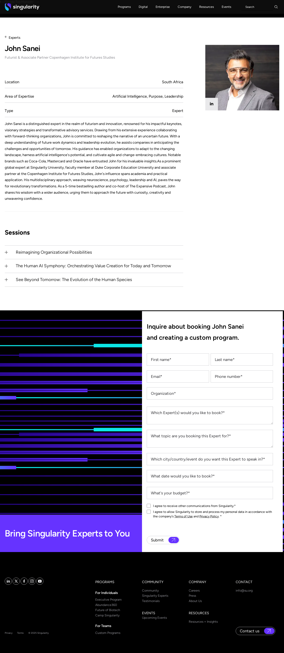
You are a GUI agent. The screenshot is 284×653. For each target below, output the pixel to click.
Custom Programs (107, 633)
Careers (194, 590)
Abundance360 (106, 605)
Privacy (8, 633)
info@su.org (244, 590)
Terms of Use (183, 516)
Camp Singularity (107, 615)
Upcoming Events (154, 618)
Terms (20, 633)
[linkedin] (211, 104)
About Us (195, 601)
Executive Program (108, 599)
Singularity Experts (155, 596)
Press (192, 596)
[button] (124, 7)
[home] (22, 7)
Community (150, 590)
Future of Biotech (107, 610)
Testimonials (151, 601)
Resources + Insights (203, 621)
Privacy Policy (209, 516)
